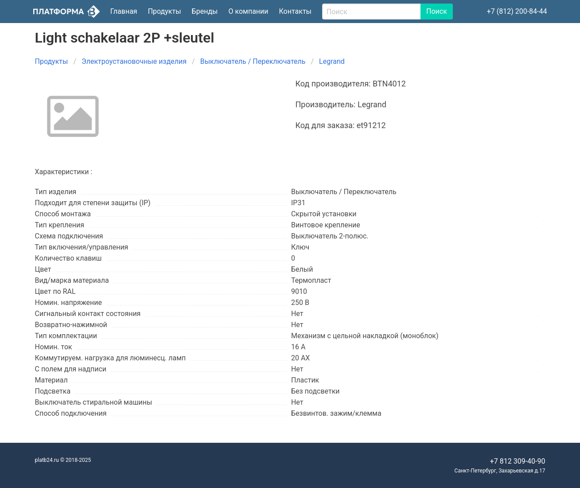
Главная (123, 11)
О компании (248, 11)
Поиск (436, 11)
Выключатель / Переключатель (253, 61)
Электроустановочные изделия (134, 61)
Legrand (332, 61)
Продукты (164, 11)
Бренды (205, 11)
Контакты (295, 11)
